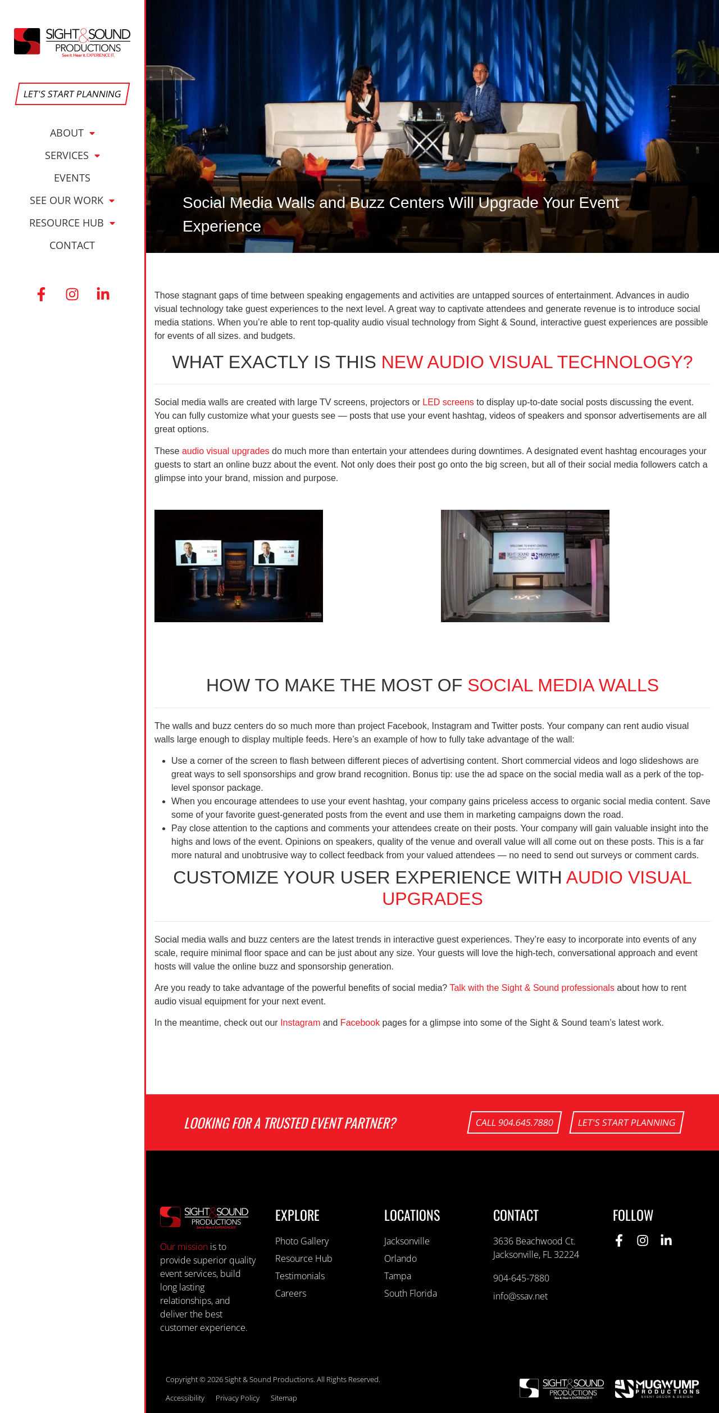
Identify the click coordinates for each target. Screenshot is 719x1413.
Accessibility (185, 1398)
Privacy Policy (238, 1398)
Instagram (300, 1022)
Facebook (360, 1022)
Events (72, 177)
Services (72, 155)
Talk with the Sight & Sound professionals (532, 988)
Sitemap (284, 1398)
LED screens (448, 402)
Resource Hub (72, 222)
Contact (72, 245)
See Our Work (72, 200)
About (72, 132)
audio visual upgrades (226, 451)
